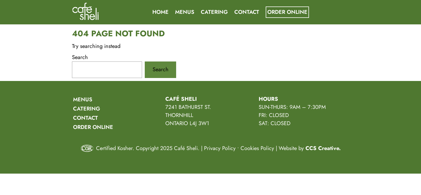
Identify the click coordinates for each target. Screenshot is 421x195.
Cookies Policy (257, 148)
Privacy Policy (220, 148)
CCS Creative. (323, 148)
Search (80, 57)
